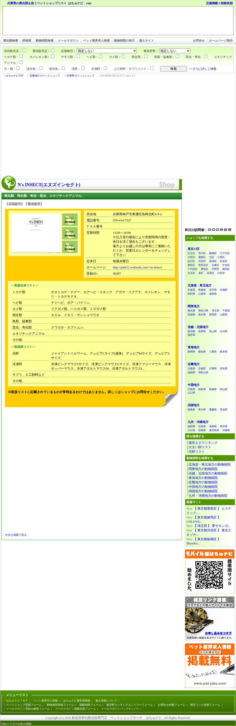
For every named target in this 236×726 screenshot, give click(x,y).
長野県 (202, 331)
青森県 (202, 289)
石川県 (223, 331)
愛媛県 (213, 409)
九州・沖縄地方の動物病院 (208, 495)
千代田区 (193, 269)
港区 (200, 273)
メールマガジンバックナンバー (120, 708)
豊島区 (204, 269)
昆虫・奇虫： (196, 57)
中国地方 (194, 385)
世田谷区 (203, 265)
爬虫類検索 (10, 40)
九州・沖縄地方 (198, 422)
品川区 (191, 261)
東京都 (191, 310)
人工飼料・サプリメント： (133, 68)
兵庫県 (213, 368)
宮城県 (223, 289)
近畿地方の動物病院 (203, 482)
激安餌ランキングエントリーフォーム (129, 704)
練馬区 (226, 269)
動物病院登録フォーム (60, 704)
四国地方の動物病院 (203, 491)
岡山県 (223, 389)
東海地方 (194, 347)
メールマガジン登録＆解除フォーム (28, 708)
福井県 (191, 334)
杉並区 (223, 261)
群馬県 (213, 314)
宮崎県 (202, 430)
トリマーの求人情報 (19, 723)
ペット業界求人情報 (45, 700)
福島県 (213, 293)
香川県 (202, 409)
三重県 (213, 351)
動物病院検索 (45, 40)
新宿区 (213, 261)
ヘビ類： (94, 57)
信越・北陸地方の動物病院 (208, 473)
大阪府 (191, 368)
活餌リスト (197, 451)
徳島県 (191, 409)
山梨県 (223, 314)
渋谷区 (202, 261)
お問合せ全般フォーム (171, 704)
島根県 (213, 389)
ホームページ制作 (221, 40)
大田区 (191, 257)
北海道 (191, 289)
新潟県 (191, 331)
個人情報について (106, 700)
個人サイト (146, 40)
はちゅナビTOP (14, 75)
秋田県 (191, 293)
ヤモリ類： (70, 57)
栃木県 (202, 314)
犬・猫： (12, 68)
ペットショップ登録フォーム (24, 704)
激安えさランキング (203, 443)
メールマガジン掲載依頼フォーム (75, 708)
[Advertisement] (46, 127)
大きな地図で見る (16, 534)
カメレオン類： (42, 57)
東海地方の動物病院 (203, 478)
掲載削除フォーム (90, 704)
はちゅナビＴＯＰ (17, 700)
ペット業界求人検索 (96, 40)
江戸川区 (225, 253)
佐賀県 (202, 426)
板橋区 (213, 253)
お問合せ (199, 40)
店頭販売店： (15, 51)
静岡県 (191, 351)
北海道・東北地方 (199, 285)
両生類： (140, 57)
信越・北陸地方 (198, 327)
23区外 (221, 273)
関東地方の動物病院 (203, 469)
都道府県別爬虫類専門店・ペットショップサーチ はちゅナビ (117, 718)
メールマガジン (68, 40)
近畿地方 (194, 364)
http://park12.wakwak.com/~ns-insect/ (137, 267)
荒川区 (202, 253)
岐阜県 (223, 351)
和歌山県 (203, 372)
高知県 (223, 409)
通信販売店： (40, 51)
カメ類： (117, 57)
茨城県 (191, 314)
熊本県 (223, 426)
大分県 (191, 430)
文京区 (191, 273)
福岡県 (191, 426)
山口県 (191, 392)
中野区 (215, 269)
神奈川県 (203, 310)
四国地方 (194, 405)
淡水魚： (34, 68)
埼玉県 (215, 310)
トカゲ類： (13, 57)
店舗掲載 (212, 3)
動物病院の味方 (124, 40)
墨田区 (191, 265)
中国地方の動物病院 (203, 487)
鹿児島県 (214, 430)
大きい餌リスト (200, 447)
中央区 (226, 265)
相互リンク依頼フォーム (205, 704)
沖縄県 (226, 430)
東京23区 (194, 249)
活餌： (78, 68)
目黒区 (210, 273)
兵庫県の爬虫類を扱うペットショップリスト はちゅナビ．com (49, 3)
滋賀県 (191, 372)
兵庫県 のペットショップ (81, 75)
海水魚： (57, 68)
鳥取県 (202, 389)
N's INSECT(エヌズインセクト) (49, 184)
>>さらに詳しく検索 (202, 68)
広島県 (191, 389)
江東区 (221, 257)
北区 (211, 257)
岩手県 (213, 289)
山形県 (202, 293)
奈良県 (223, 368)
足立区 (191, 253)
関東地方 (194, 306)
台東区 (215, 265)
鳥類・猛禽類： (166, 57)
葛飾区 (202, 257)
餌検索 (26, 40)
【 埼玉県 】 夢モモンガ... (212, 526)
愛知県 (202, 351)
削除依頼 (227, 3)
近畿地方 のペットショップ (45, 75)
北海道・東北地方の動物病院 (210, 464)
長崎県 (213, 426)
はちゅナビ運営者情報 (76, 700)
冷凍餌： (99, 68)
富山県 (213, 331)
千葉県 (226, 310)
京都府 (202, 368)
